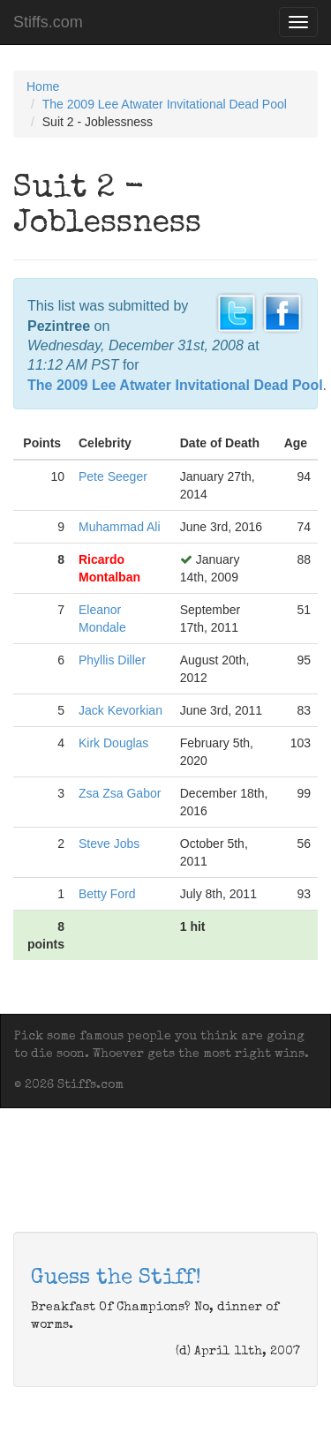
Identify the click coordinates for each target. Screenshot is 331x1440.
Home (42, 86)
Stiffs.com (48, 22)
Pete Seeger (113, 476)
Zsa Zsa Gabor (120, 793)
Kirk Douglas (113, 743)
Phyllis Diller (112, 660)
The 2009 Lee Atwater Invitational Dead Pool (164, 104)
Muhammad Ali (120, 527)
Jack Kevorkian (120, 710)
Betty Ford (107, 894)
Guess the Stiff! (116, 1278)
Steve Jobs (109, 843)
